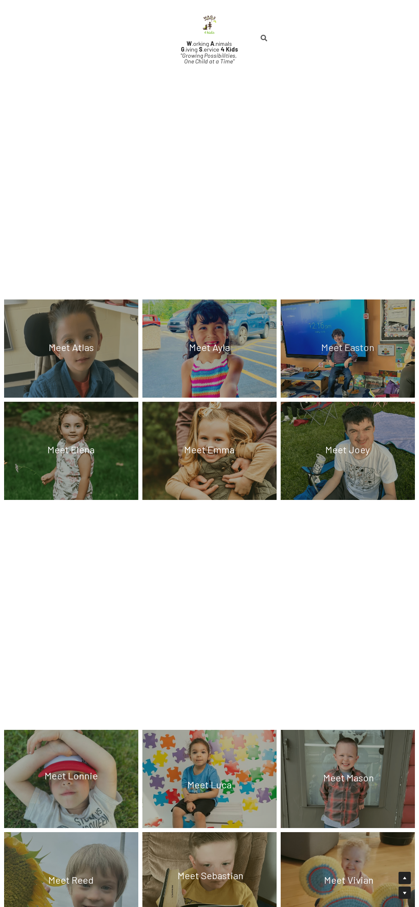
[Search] (263, 38)
